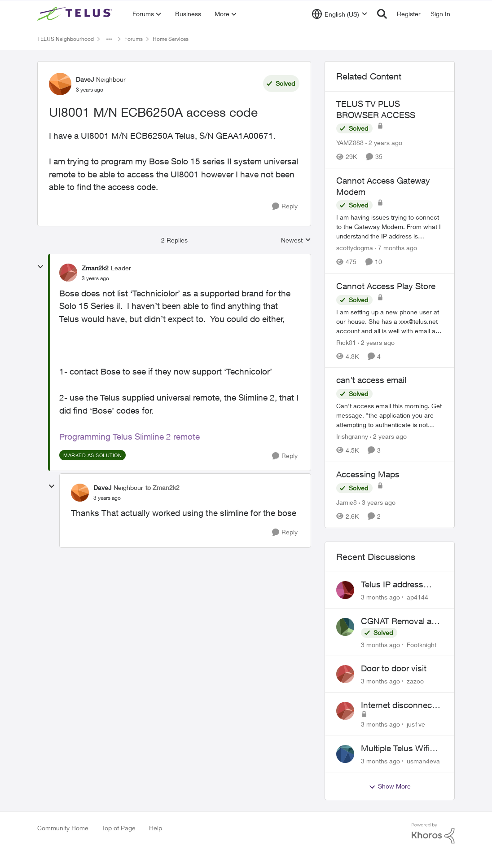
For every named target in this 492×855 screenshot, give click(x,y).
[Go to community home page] (75, 14)
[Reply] (284, 206)
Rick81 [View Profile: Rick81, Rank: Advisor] (346, 342)
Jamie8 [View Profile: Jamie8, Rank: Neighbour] (346, 502)
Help (155, 828)
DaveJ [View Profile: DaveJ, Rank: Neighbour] (85, 79)
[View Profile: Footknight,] (345, 627)
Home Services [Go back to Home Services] (171, 38)
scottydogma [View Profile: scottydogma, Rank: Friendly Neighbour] (354, 248)
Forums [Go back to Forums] (133, 38)
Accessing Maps (368, 474)
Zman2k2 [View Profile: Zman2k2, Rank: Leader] (95, 268)
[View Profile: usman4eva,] (345, 754)
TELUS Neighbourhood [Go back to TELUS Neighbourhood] (65, 38)
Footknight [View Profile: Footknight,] (421, 644)
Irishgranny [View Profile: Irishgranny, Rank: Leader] (352, 436)
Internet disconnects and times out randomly (400, 705)
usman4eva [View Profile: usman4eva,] (423, 760)
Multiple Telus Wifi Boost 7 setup (395, 748)
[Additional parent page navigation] (109, 39)
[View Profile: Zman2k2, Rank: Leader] (68, 273)
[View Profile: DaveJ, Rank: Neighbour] (60, 84)
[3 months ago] (380, 597)
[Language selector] (339, 14)
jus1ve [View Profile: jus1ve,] (416, 724)
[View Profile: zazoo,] (345, 674)
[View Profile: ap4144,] (345, 590)
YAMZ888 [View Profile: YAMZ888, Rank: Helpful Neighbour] (350, 142)
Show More (390, 786)
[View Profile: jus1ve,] (345, 711)
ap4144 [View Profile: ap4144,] (417, 597)
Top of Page (119, 828)
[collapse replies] (40, 266)
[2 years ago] (383, 142)
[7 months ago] (396, 248)
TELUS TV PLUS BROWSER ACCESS (375, 109)
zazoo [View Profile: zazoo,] (415, 681)
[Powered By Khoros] (433, 833)
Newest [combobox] (296, 240)
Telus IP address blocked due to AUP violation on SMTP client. (399, 584)
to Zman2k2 (162, 487)
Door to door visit (393, 668)
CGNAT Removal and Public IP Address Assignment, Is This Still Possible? (401, 621)
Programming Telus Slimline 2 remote (130, 436)
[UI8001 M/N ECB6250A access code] (95, 278)
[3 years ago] (377, 502)
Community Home (62, 828)
